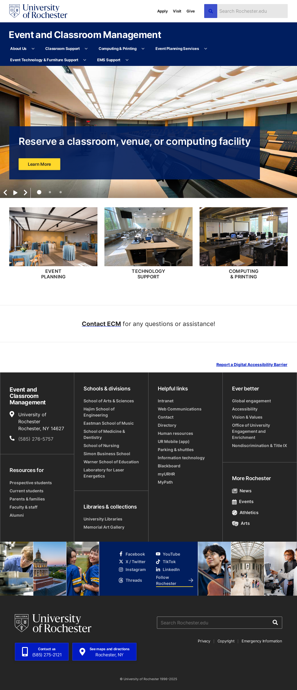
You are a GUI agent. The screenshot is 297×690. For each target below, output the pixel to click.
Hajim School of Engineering (99, 412)
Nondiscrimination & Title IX (259, 445)
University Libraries (103, 519)
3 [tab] (60, 192)
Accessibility (245, 409)
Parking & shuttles (176, 449)
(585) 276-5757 (35, 439)
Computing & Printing (118, 48)
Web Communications (180, 409)
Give (190, 11)
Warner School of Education (111, 461)
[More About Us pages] (33, 49)
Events (242, 501)
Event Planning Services (177, 48)
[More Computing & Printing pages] (143, 49)
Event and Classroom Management (85, 34)
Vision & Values (247, 417)
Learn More (39, 164)
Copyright (226, 641)
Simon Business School (107, 453)
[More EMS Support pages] (127, 60)
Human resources (175, 433)
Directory (167, 425)
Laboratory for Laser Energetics (104, 473)
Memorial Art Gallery (104, 527)
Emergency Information (262, 641)
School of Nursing (101, 445)
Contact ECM (101, 323)
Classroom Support (62, 48)
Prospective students (31, 482)
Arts (241, 523)
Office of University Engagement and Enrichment (251, 431)
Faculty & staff (23, 507)
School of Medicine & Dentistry (104, 434)
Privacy (204, 641)
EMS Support (108, 59)
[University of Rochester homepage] (38, 11)
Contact (165, 417)
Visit (177, 11)
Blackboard (169, 466)
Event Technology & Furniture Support (44, 59)
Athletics (245, 512)
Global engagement (251, 400)
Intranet (165, 400)
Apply (162, 11)
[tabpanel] (148, 132)
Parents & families (27, 499)
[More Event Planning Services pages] (205, 49)
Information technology (181, 457)
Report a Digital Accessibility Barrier (251, 364)
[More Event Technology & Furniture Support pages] (85, 60)
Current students (27, 490)
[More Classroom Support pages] (86, 49)
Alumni (17, 515)
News (241, 491)
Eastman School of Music (109, 423)
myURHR (166, 474)
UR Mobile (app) (174, 441)
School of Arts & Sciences (109, 400)
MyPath (165, 482)
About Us (18, 48)
